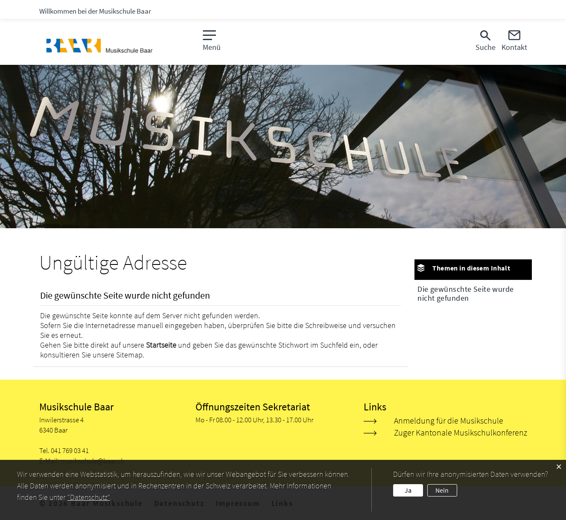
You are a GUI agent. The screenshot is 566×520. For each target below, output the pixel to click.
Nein (442, 490)
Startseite (161, 345)
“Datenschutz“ (88, 497)
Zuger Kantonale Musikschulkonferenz (460, 432)
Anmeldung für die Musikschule (448, 420)
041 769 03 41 (70, 450)
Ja (408, 490)
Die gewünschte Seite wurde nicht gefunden (465, 293)
